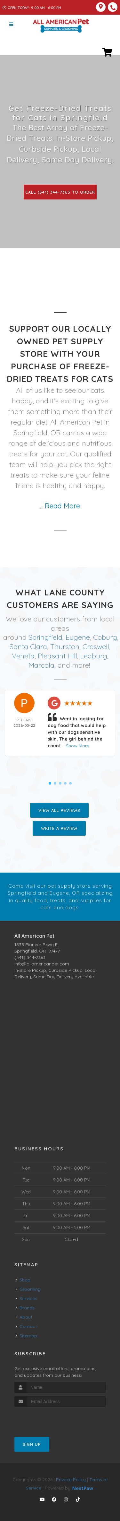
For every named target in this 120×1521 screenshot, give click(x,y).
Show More (77, 745)
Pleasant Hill (57, 655)
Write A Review (59, 828)
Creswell (96, 646)
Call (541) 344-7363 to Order (60, 192)
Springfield (45, 637)
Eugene (78, 637)
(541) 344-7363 (29, 957)
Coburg (105, 637)
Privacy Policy (71, 1479)
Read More (62, 505)
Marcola (41, 664)
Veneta (23, 655)
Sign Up (32, 1443)
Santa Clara (28, 646)
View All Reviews (59, 810)
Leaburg (93, 655)
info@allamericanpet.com (41, 963)
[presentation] (48, 1419)
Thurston (64, 646)
